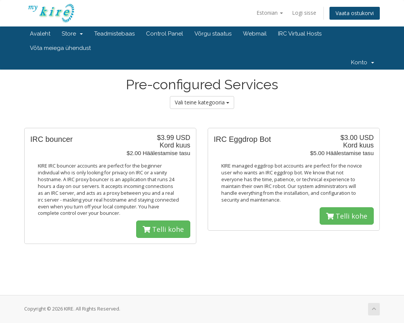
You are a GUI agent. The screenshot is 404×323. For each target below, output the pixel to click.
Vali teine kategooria (202, 102)
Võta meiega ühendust (60, 48)
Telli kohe (163, 229)
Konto (362, 62)
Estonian (269, 12)
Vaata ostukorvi (355, 13)
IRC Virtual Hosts (300, 33)
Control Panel (164, 33)
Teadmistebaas (114, 33)
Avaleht (40, 33)
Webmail (255, 33)
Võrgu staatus (213, 33)
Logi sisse (304, 12)
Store (72, 33)
